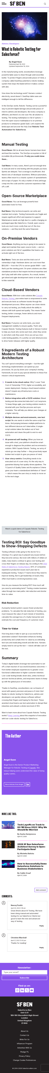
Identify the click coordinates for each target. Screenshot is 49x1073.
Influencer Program (24, 1043)
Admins (5, 44)
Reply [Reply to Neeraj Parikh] (41, 926)
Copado (32, 768)
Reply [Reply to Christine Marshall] (41, 947)
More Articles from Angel (14, 784)
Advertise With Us (24, 1048)
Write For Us (24, 1039)
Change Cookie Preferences (24, 1060)
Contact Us (24, 1035)
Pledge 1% (24, 1052)
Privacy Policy (24, 1056)
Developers (14, 44)
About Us (24, 1031)
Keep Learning (14, 715)
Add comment (41, 890)
